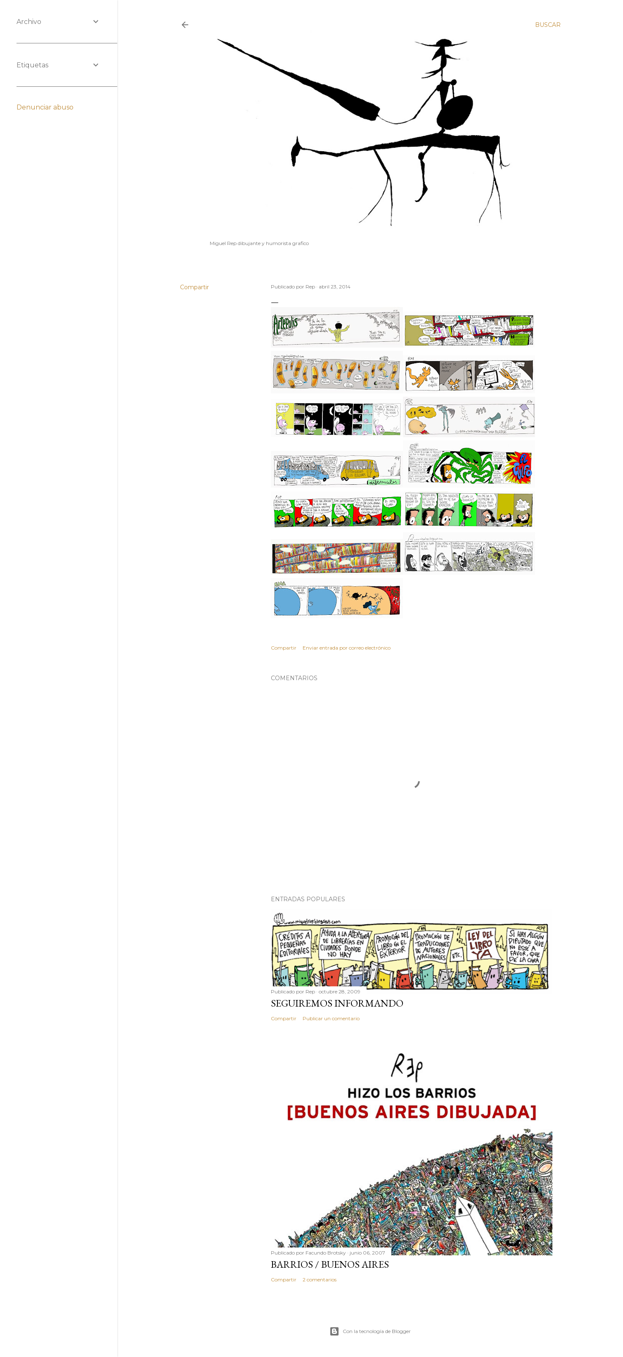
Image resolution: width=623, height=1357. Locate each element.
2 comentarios (319, 1279)
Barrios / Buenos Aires (330, 1264)
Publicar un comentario (331, 1018)
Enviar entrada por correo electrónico (347, 648)
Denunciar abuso (45, 107)
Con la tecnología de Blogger (370, 1331)
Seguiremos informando (337, 1003)
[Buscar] (548, 25)
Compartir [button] (194, 287)
